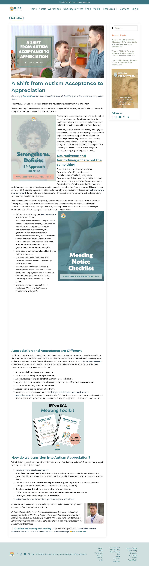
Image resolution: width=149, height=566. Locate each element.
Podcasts (117, 559)
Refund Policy (132, 560)
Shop (88, 9)
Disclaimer (133, 553)
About (41, 9)
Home (32, 9)
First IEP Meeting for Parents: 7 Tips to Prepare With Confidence (125, 62)
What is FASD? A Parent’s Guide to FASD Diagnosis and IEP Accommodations (123, 53)
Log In (135, 9)
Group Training (115, 552)
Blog (118, 554)
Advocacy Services (72, 9)
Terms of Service (131, 548)
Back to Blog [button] (16, 18)
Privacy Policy (132, 551)
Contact (124, 9)
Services (99, 555)
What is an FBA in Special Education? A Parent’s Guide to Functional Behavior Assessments (124, 43)
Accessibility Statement (133, 556)
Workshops (53, 9)
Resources (109, 9)
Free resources (115, 547)
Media (96, 9)
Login (100, 560)
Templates (44, 531)
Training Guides (114, 550)
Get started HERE (82, 531)
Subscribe (116, 561)
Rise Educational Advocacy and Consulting (33, 528)
